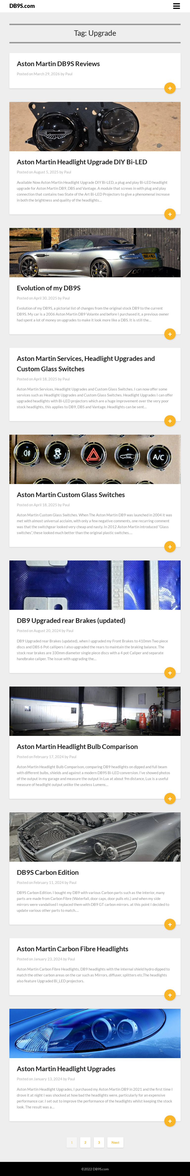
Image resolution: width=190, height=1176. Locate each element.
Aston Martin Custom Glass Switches (71, 494)
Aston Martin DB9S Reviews (58, 63)
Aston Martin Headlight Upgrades (66, 1068)
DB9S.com (22, 5)
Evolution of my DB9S (48, 288)
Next (115, 1142)
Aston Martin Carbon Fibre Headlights (72, 949)
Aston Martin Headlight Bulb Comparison (77, 746)
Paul (68, 74)
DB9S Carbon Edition (48, 872)
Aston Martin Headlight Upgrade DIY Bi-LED (82, 162)
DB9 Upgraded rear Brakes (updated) (71, 620)
